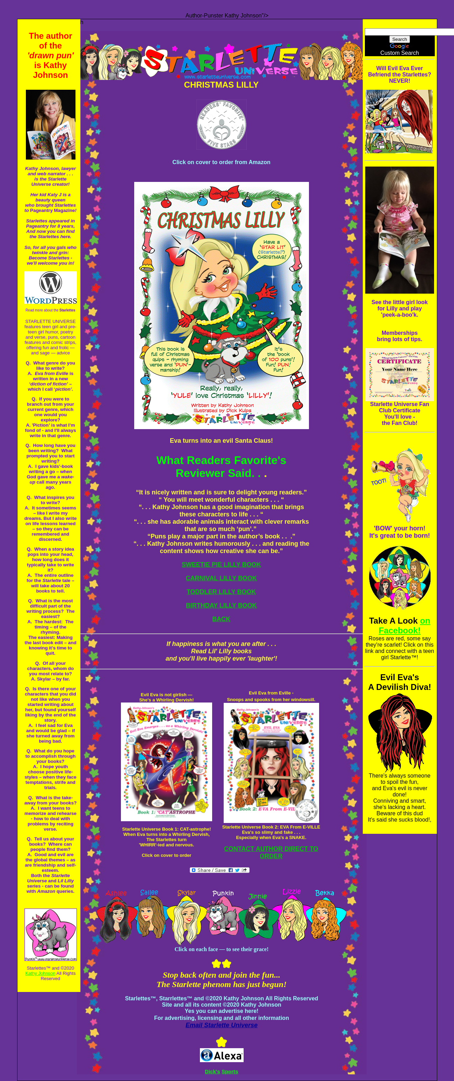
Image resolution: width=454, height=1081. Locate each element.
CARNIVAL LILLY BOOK (221, 578)
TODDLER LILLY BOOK (221, 591)
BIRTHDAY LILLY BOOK (221, 605)
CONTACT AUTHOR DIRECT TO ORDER (271, 852)
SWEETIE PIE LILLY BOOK (221, 564)
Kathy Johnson (41, 973)
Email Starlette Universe (222, 1025)
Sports (230, 1071)
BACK (221, 619)
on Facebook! (404, 625)
